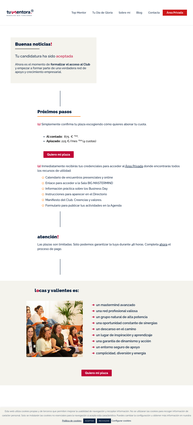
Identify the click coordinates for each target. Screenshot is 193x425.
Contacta (154, 12)
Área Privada (175, 12)
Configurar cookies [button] (121, 420)
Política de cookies (71, 420)
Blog (139, 12)
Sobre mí (124, 12)
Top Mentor (78, 12)
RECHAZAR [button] (104, 421)
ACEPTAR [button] (89, 421)
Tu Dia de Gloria (102, 12)
